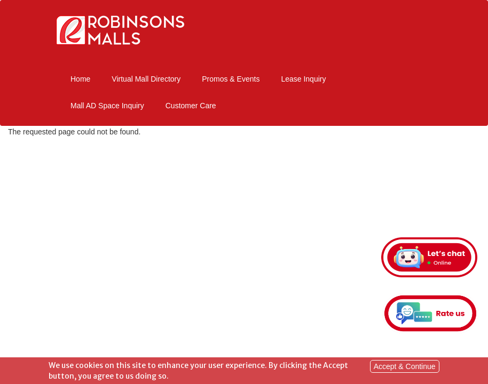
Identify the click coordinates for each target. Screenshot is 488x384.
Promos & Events (230, 79)
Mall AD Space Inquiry (107, 105)
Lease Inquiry (303, 79)
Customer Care (191, 105)
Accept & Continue (405, 367)
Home (80, 79)
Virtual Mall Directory (146, 79)
